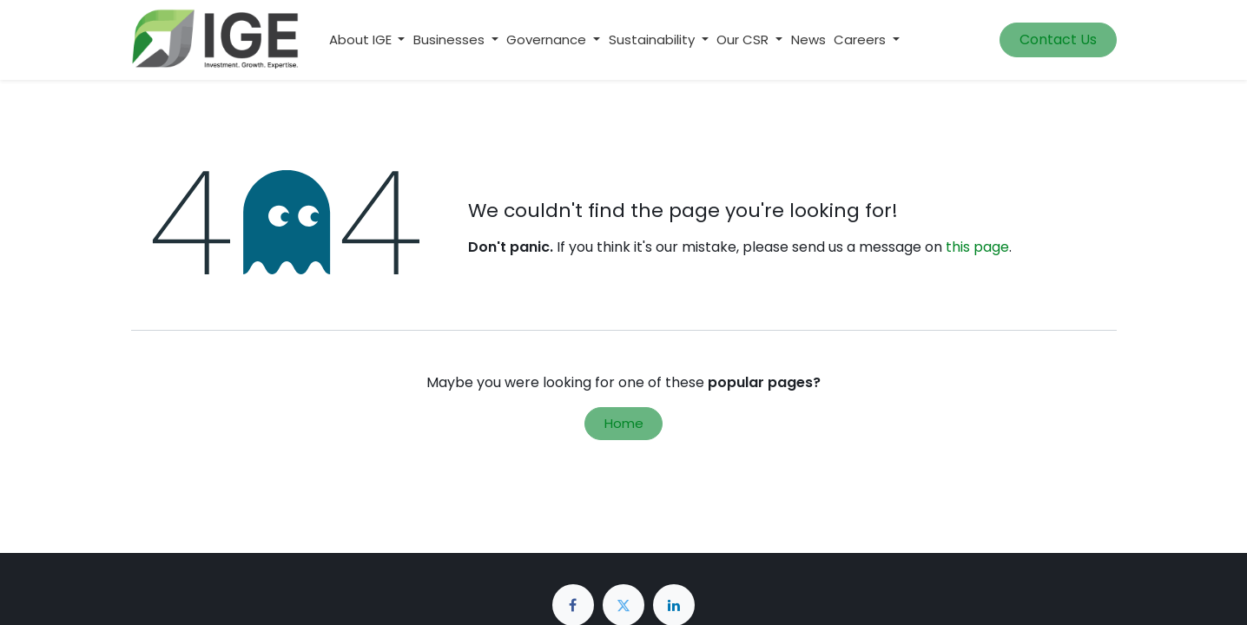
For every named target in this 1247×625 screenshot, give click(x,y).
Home (623, 423)
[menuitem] (808, 40)
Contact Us (1058, 39)
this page (977, 247)
